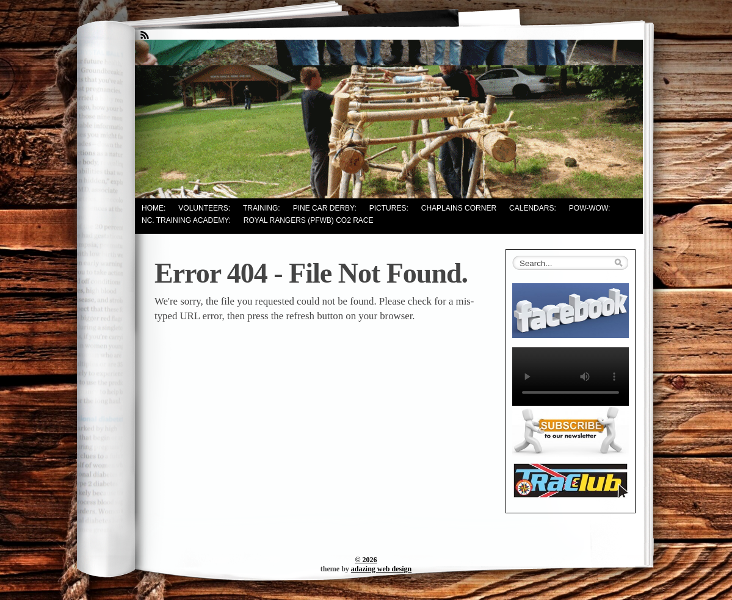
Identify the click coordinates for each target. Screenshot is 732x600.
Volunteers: (204, 208)
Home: (153, 208)
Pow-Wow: (590, 208)
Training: (261, 208)
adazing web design (381, 569)
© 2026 (366, 559)
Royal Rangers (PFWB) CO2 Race (309, 220)
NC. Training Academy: (186, 220)
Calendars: (532, 208)
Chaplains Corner (458, 208)
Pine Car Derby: (325, 208)
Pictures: (388, 208)
